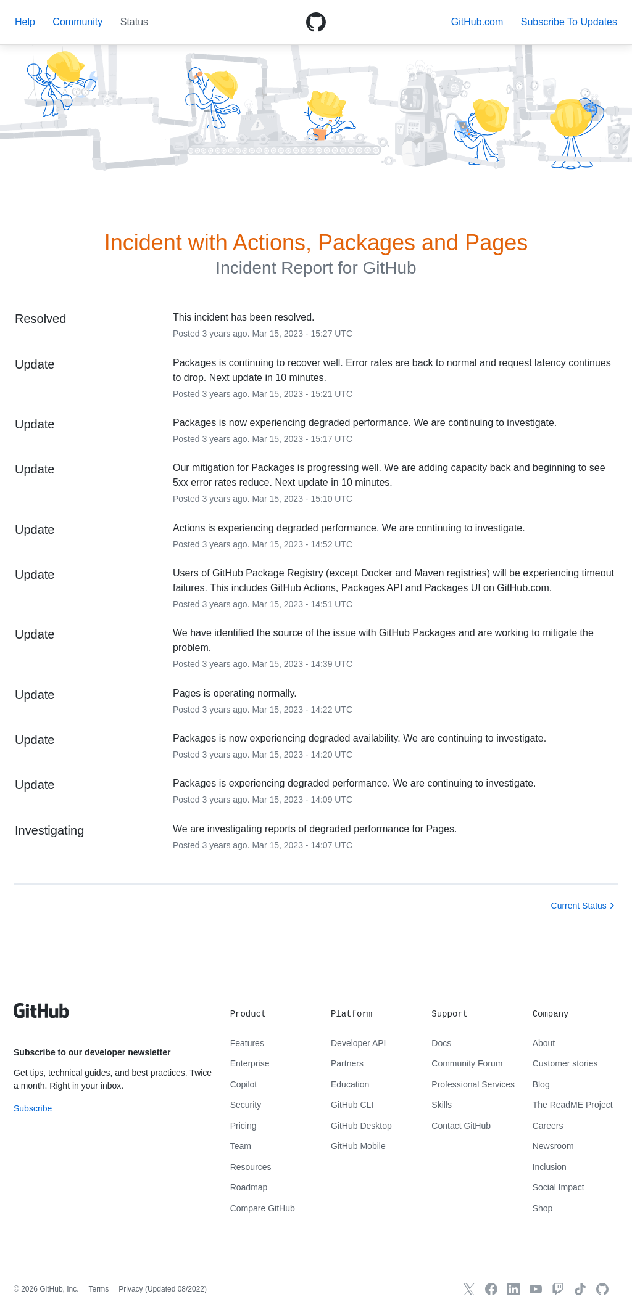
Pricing (243, 1126)
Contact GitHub (461, 1126)
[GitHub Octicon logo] (316, 22)
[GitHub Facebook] (491, 1289)
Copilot (243, 1084)
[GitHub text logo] (41, 1017)
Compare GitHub (262, 1208)
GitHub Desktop (361, 1126)
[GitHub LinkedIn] (513, 1289)
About (544, 1043)
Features (247, 1043)
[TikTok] (580, 1289)
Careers (548, 1126)
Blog (541, 1084)
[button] (569, 22)
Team (240, 1146)
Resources (251, 1167)
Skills (441, 1105)
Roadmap (249, 1187)
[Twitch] (558, 1289)
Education (350, 1084)
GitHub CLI (352, 1105)
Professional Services (473, 1084)
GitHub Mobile (358, 1146)
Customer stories (565, 1063)
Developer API (358, 1043)
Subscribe (33, 1108)
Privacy (130, 1289)
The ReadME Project (573, 1105)
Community (77, 22)
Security (246, 1105)
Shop (543, 1208)
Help (25, 22)
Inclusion (550, 1167)
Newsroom (553, 1146)
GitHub (389, 267)
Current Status (579, 906)
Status (134, 22)
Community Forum (466, 1063)
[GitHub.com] (602, 1289)
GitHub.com (477, 22)
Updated (176, 1289)
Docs (441, 1043)
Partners (347, 1063)
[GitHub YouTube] (536, 1289)
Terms (99, 1289)
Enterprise (250, 1063)
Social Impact (558, 1187)
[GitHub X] (469, 1289)
